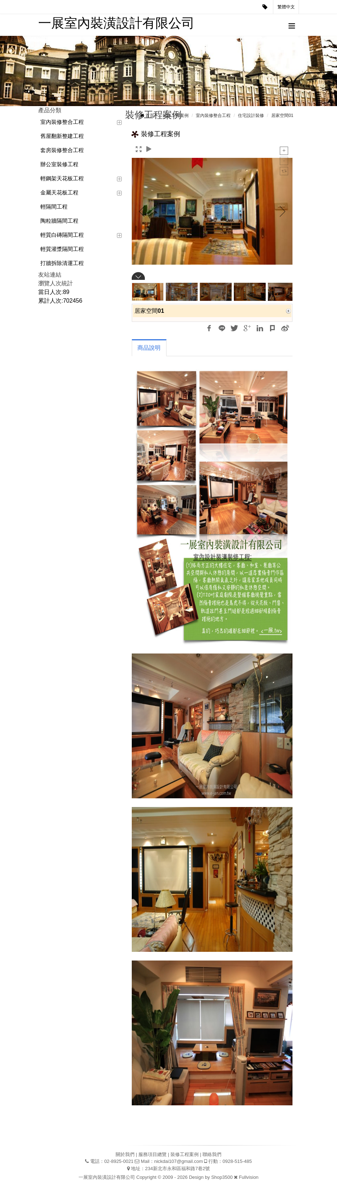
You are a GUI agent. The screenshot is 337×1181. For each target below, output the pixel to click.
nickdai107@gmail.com (178, 1161)
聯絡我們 (211, 1154)
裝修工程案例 (176, 115)
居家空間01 (282, 115)
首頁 (150, 115)
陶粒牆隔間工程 (60, 221)
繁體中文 (286, 6)
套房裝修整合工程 (62, 150)
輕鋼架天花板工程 (62, 178)
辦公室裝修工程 (60, 164)
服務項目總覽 (152, 1154)
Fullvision (248, 1177)
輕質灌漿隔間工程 (62, 249)
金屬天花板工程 (60, 192)
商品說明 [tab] (149, 348)
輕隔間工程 (54, 206)
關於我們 (125, 1154)
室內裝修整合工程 (62, 122)
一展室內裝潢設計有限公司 (116, 23)
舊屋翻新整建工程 (62, 136)
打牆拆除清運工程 (62, 263)
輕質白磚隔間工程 (62, 235)
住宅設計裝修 (251, 115)
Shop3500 (221, 1177)
